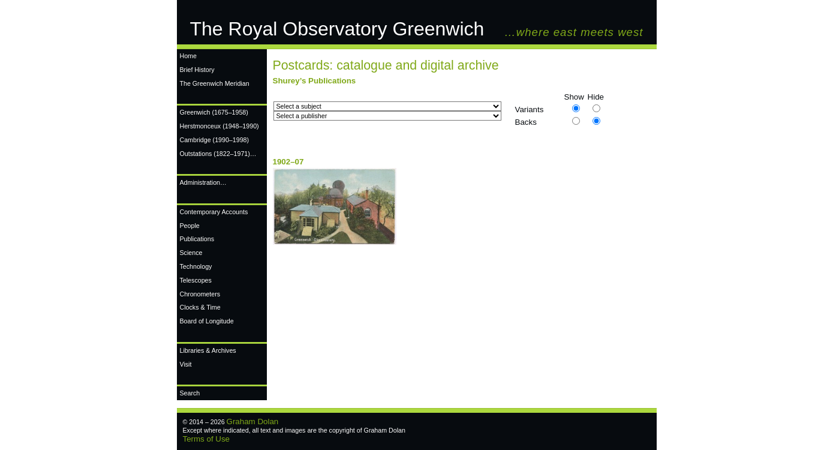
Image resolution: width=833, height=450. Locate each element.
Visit (186, 364)
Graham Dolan (253, 421)
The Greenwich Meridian (214, 83)
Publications (197, 238)
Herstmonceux (219, 126)
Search (190, 393)
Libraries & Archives (208, 350)
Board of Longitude (207, 321)
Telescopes (196, 280)
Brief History (197, 69)
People (190, 225)
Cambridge (214, 139)
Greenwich (214, 112)
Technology (196, 266)
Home (188, 55)
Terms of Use (206, 438)
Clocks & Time (200, 307)
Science (191, 252)
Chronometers (200, 294)
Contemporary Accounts (214, 211)
